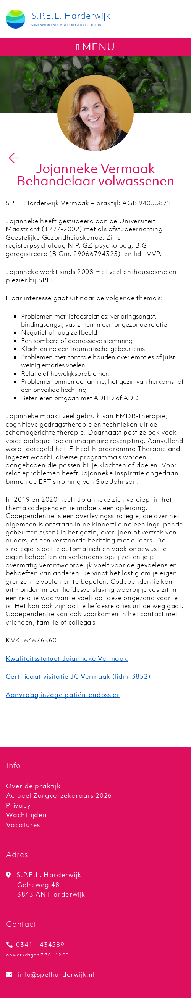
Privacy (18, 805)
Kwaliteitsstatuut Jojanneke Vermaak (67, 658)
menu (95, 46)
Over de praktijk (33, 786)
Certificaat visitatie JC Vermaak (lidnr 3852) (78, 676)
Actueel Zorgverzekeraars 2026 (59, 795)
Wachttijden (26, 815)
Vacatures (23, 825)
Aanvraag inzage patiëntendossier (63, 695)
